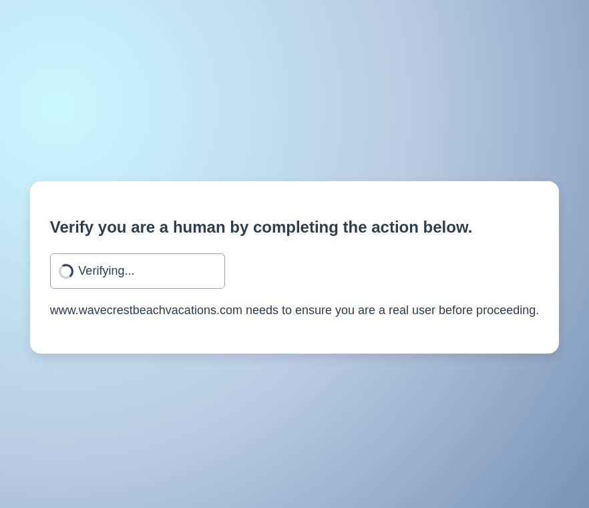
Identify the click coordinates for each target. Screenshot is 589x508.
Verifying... (106, 270)
